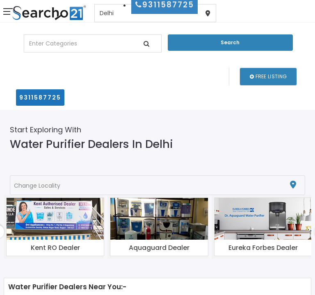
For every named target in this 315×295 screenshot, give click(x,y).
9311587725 (40, 97)
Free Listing (268, 76)
